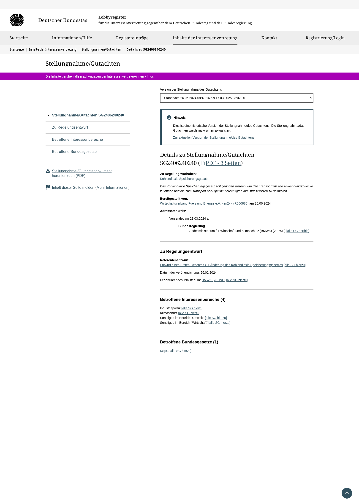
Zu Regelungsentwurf (70, 127)
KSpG (164, 351)
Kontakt (269, 40)
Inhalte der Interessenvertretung (205, 38)
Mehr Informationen (112, 187)
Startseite (19, 40)
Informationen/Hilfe (72, 40)
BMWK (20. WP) (213, 280)
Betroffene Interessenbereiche (77, 139)
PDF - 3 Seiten (220, 163)
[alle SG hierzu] (295, 265)
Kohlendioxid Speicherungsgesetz (184, 179)
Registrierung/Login (325, 40)
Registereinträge (132, 40)
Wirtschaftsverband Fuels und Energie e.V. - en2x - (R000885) (204, 203)
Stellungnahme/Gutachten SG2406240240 (88, 115)
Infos (150, 76)
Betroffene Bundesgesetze (74, 152)
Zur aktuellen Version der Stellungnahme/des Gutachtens (213, 137)
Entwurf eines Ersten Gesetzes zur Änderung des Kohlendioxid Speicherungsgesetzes (221, 265)
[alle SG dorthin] (297, 231)
